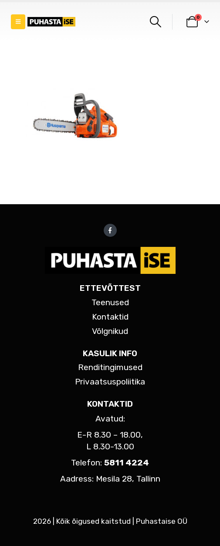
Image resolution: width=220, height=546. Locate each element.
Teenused (110, 302)
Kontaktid (110, 317)
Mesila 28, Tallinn (128, 479)
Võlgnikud (110, 331)
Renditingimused (110, 367)
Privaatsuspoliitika (110, 382)
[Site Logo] (51, 22)
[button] (18, 21)
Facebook (110, 230)
